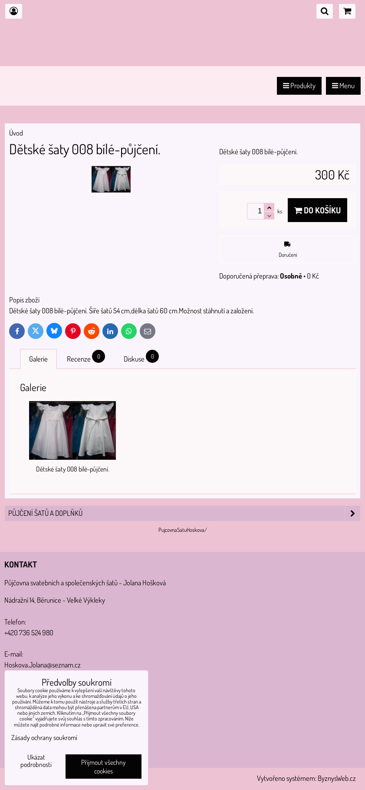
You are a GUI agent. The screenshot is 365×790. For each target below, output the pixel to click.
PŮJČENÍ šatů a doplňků (184, 513)
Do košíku (317, 210)
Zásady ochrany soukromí (44, 737)
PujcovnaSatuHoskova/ (182, 529)
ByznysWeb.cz (337, 778)
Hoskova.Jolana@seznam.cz (42, 664)
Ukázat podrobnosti (36, 760)
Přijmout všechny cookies (103, 766)
